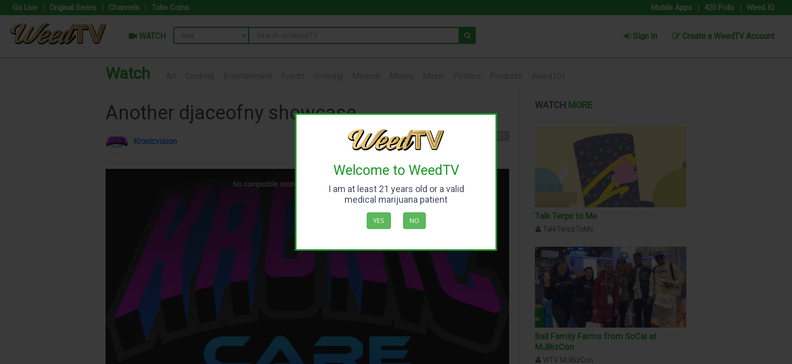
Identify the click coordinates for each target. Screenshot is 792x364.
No (414, 220)
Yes (378, 220)
